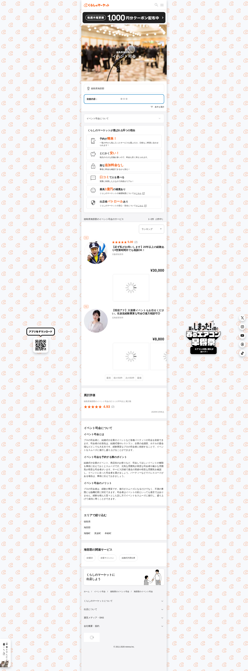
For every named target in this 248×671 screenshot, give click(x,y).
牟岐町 (108, 533)
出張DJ (90, 558)
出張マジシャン (107, 558)
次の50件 (130, 378)
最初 (108, 378)
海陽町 (87, 533)
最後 (139, 378)
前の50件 (118, 378)
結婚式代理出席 (128, 558)
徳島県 (87, 521)
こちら (140, 193)
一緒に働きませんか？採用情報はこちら (5, 650)
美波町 (97, 533)
